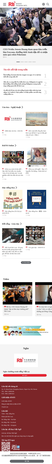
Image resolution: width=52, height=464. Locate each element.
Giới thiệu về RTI (8, 398)
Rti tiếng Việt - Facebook (8, 422)
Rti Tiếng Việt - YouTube (8, 420)
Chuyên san (5, 407)
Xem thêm (26, 263)
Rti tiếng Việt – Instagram (9, 425)
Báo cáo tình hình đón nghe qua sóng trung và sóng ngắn (17, 436)
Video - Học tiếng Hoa (8, 414)
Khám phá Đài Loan (7, 417)
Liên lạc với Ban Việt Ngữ (11, 430)
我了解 (27, 461)
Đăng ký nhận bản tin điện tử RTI (11, 404)
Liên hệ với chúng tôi (9, 387)
